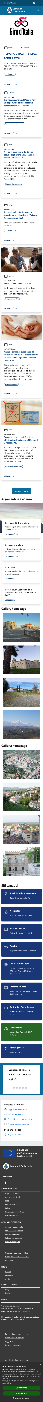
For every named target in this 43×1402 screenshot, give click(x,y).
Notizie (9, 93)
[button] (21, 1398)
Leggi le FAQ (10, 1341)
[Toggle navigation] (4, 10)
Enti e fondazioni (11, 1204)
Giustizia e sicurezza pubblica (16, 1252)
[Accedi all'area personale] (34, 3)
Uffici (7, 1200)
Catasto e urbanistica (13, 1238)
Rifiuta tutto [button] (21, 1393)
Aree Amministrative (13, 1197)
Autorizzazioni (10, 1260)
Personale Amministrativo (15, 1211)
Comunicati (9, 1275)
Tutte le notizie (21, 491)
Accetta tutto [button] (21, 1388)
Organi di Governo (12, 1193)
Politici (8, 1208)
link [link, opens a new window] (9, 1383)
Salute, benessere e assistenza (17, 1256)
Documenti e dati (12, 1215)
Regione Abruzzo (10, 2)
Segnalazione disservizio (14, 1337)
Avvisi (10, 47)
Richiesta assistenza (13, 1345)
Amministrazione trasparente (16, 1360)
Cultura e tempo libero (14, 1230)
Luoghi (8, 1289)
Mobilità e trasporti (12, 1241)
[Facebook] (5, 1182)
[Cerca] (38, 10)
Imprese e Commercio (13, 1234)
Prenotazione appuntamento (16, 1334)
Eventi (7, 1293)
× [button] (40, 1365)
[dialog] (21, 1382)
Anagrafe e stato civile (14, 1226)
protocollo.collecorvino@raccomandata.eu (22, 1317)
